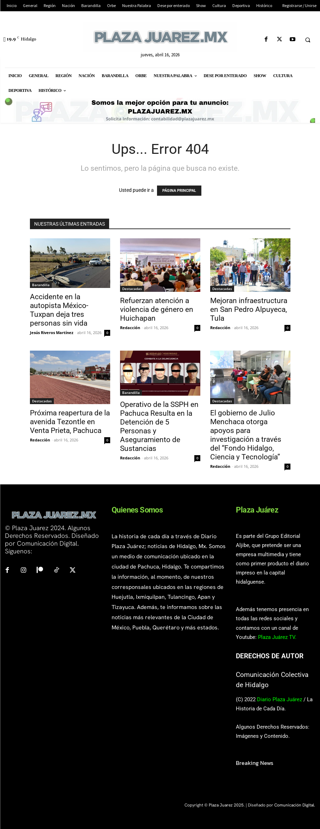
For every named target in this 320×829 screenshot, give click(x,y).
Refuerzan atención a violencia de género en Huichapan (156, 309)
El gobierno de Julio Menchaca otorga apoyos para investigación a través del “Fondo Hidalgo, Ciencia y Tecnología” (245, 435)
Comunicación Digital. (294, 805)
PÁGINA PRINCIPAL (179, 190)
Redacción (130, 327)
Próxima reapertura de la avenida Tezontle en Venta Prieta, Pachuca (70, 422)
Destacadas (132, 288)
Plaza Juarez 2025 (226, 805)
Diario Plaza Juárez (279, 699)
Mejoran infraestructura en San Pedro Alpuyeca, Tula (248, 309)
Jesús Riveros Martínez (51, 332)
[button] (307, 40)
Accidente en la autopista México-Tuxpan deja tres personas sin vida (59, 310)
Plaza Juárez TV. (277, 637)
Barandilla (41, 284)
